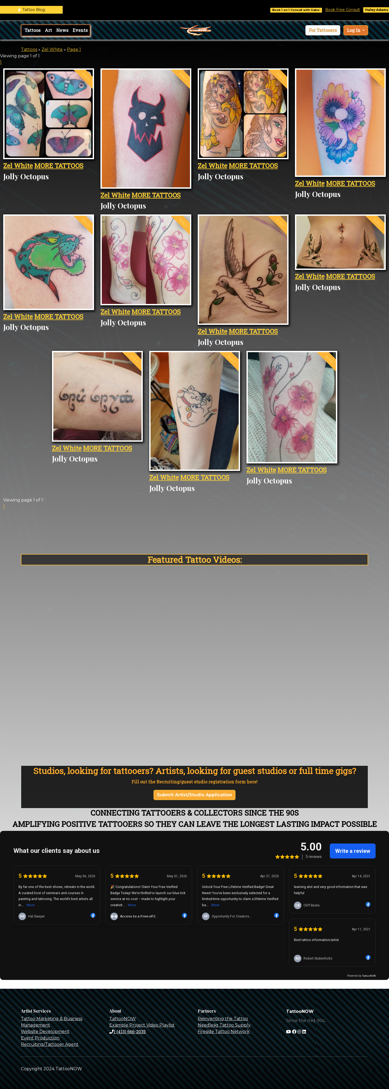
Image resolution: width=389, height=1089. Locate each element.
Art (48, 30)
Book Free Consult (350, 9)
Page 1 (74, 49)
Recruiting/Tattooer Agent (49, 1044)
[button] (322, 30)
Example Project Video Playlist (142, 1025)
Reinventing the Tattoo (223, 1018)
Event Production (40, 1037)
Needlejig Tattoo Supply (224, 1025)
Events (80, 30)
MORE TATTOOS (58, 165)
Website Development (45, 1031)
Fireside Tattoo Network (224, 1031)
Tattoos (32, 30)
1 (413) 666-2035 (127, 1031)
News (62, 30)
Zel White (52, 49)
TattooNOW (122, 1018)
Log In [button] (354, 30)
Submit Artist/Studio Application (194, 794)
